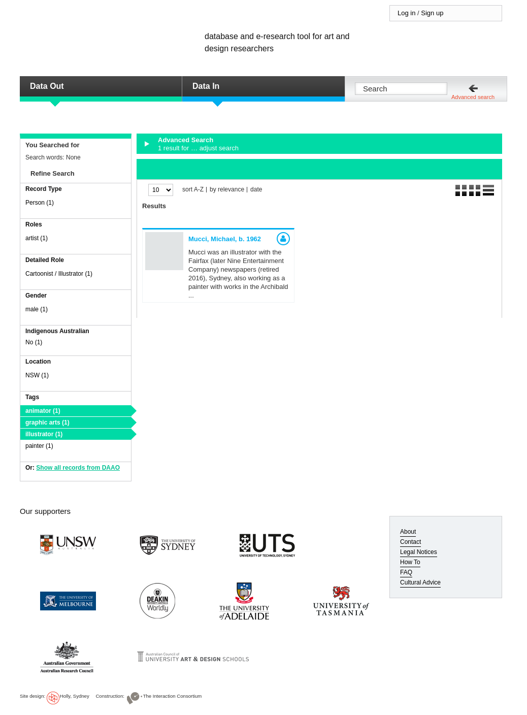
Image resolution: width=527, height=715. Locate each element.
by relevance (227, 189)
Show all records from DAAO (78, 467)
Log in (406, 13)
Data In (205, 86)
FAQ (406, 572)
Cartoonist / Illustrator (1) (58, 273)
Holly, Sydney (74, 696)
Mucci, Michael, (224, 239)
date (256, 189)
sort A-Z (193, 189)
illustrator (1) (43, 434)
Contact (410, 541)
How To (410, 562)
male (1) (36, 309)
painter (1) (39, 445)
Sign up (432, 13)
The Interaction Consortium (172, 696)
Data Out (47, 86)
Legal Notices (418, 552)
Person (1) (39, 202)
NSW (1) (37, 375)
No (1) (33, 342)
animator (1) (42, 410)
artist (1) (36, 238)
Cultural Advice (420, 582)
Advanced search (473, 97)
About (408, 531)
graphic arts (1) (47, 422)
